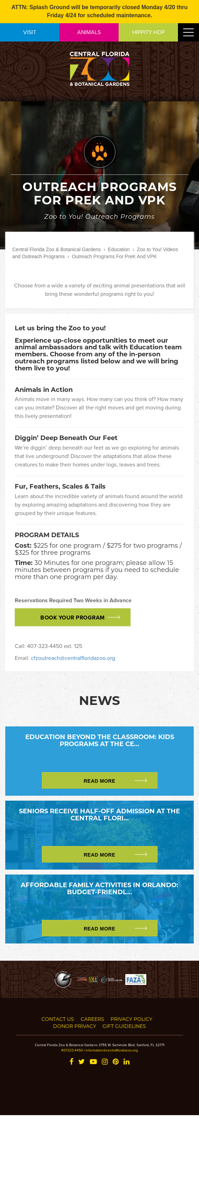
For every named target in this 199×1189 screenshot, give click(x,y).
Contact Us (57, 1019)
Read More (99, 781)
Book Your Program (72, 617)
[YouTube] (93, 1062)
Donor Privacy (74, 1026)
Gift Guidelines (124, 1026)
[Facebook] (71, 1062)
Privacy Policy (131, 1019)
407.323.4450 (72, 1050)
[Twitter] (81, 1062)
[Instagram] (105, 1062)
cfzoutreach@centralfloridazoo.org (73, 658)
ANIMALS (89, 32)
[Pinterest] (116, 1062)
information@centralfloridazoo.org (112, 1050)
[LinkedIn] (127, 1062)
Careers (92, 1019)
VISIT (29, 32)
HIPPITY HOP (148, 32)
